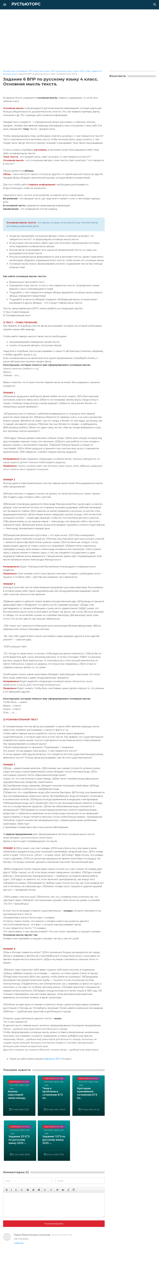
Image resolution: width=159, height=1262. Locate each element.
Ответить (19, 1243)
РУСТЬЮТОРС (20, 4)
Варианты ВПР (52, 1058)
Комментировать (54, 1223)
